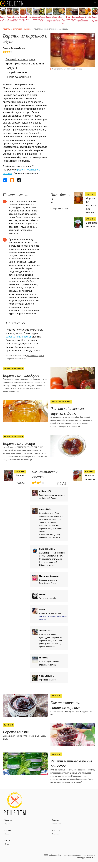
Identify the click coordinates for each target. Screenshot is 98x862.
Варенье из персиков (16, 358)
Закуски (8, 830)
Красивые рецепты (36, 18)
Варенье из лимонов (3, 19)
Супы (7, 844)
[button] (95, 3)
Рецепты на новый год (62, 20)
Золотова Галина (18, 48)
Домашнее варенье (35, 356)
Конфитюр (88, 17)
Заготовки (56, 824)
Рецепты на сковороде (82, 19)
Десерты (55, 820)
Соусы (7, 840)
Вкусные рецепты (29, 18)
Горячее (8, 824)
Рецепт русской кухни (18, 77)
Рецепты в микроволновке (49, 19)
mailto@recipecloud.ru (86, 858)
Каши (7, 834)
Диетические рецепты (69, 18)
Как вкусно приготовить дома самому (12, 4)
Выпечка (8, 820)
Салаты (55, 834)
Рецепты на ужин (56, 19)
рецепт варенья (20, 59)
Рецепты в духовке (95, 19)
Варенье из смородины (75, 19)
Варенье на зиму (23, 19)
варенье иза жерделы (18, 336)
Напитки (56, 830)
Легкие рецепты (16, 18)
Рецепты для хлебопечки (10, 19)
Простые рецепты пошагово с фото (15, 804)
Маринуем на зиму (42, 19)
